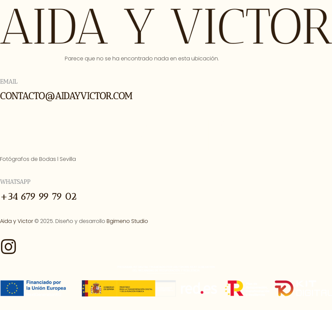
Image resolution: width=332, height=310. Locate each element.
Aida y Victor (16, 221)
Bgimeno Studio (127, 221)
